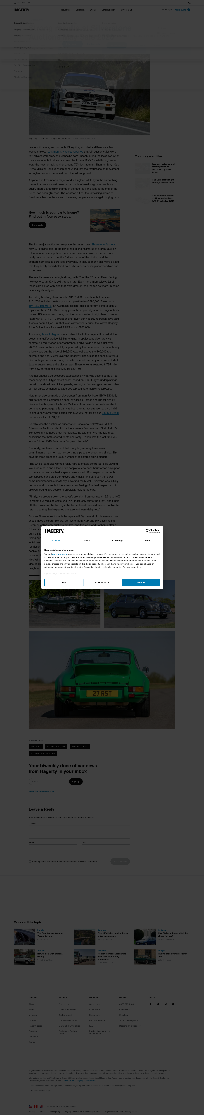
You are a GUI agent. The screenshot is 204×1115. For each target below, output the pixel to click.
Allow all (141, 582)
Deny (63, 582)
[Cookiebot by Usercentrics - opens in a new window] (148, 531)
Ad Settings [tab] (117, 540)
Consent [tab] (56, 540)
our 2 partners (59, 554)
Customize (102, 582)
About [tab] (147, 540)
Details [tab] (86, 540)
